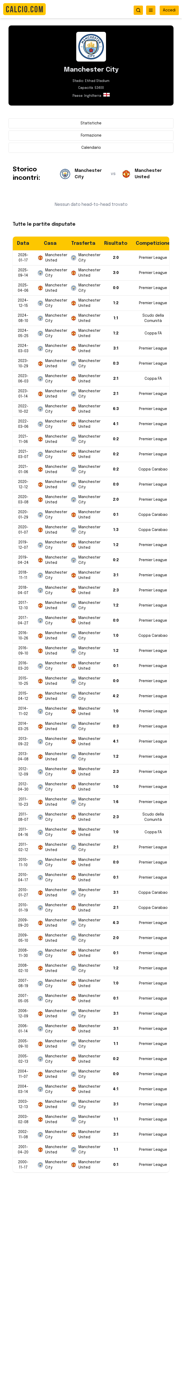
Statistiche (91, 123)
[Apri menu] (150, 10)
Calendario (91, 148)
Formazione (91, 135)
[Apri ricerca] (138, 10)
